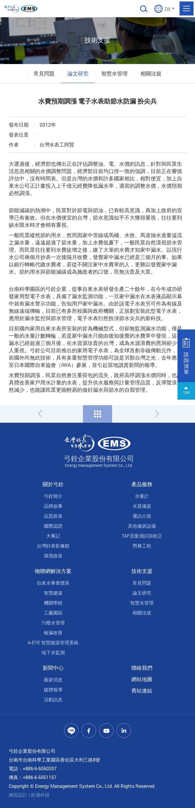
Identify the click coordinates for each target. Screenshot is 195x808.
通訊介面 (142, 516)
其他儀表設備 (142, 526)
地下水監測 (53, 652)
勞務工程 (142, 546)
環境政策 (53, 556)
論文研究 (77, 73)
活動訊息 (53, 699)
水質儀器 (142, 506)
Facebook (88, 730)
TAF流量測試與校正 (142, 536)
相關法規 (150, 73)
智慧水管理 (114, 73)
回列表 (97, 414)
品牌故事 (53, 506)
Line (71, 730)
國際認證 (53, 526)
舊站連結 (141, 690)
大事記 (53, 536)
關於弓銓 (53, 484)
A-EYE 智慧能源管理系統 (53, 642)
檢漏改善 (53, 632)
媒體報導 (53, 689)
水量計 (142, 496)
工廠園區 (53, 613)
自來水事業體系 (53, 583)
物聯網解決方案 (53, 570)
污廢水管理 (53, 622)
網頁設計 (18, 795)
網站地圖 (141, 679)
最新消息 (53, 679)
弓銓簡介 (53, 496)
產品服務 (141, 484)
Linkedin (123, 730)
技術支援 (141, 570)
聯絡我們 (141, 667)
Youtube (106, 730)
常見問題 (44, 73)
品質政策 (53, 516)
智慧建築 (53, 593)
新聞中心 (53, 667)
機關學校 (53, 603)
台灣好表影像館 (53, 546)
